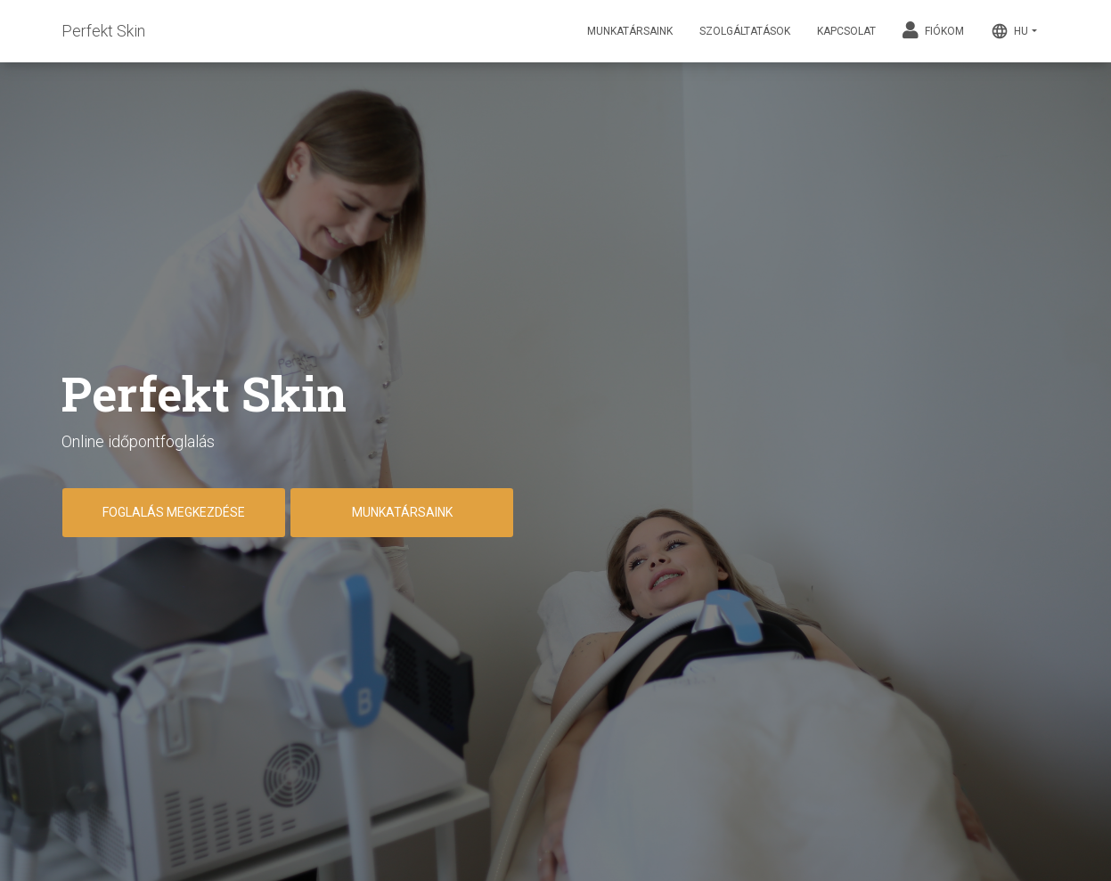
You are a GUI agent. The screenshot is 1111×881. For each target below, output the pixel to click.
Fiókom (933, 30)
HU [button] (1009, 31)
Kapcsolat (846, 31)
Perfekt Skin (103, 30)
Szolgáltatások (744, 31)
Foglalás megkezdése (173, 512)
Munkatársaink (630, 31)
